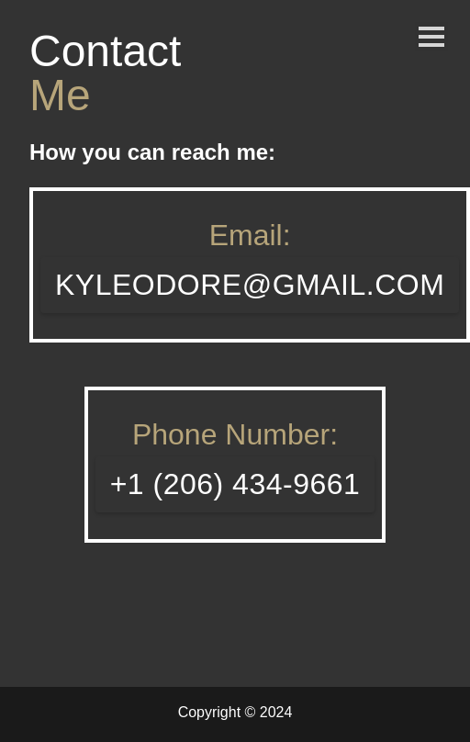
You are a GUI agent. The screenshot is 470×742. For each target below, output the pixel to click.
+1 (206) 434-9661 (235, 483)
